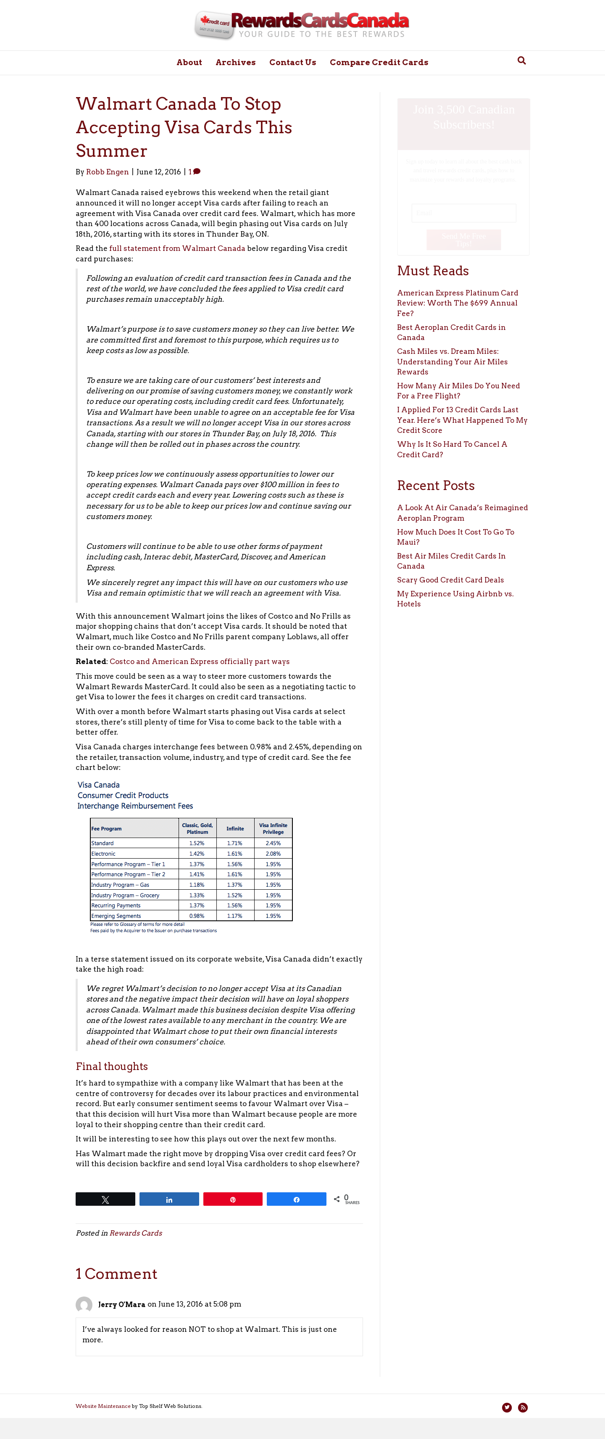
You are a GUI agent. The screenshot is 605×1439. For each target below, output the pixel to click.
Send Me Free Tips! (464, 239)
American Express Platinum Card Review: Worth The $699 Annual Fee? (457, 303)
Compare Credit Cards (379, 62)
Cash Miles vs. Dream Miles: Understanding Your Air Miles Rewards (452, 361)
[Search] (521, 60)
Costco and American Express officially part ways (200, 661)
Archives (236, 62)
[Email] (463, 212)
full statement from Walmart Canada (177, 248)
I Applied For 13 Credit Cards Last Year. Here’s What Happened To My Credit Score (462, 420)
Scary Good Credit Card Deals (450, 580)
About (189, 62)
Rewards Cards (135, 1233)
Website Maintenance (103, 1406)
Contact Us (292, 62)
